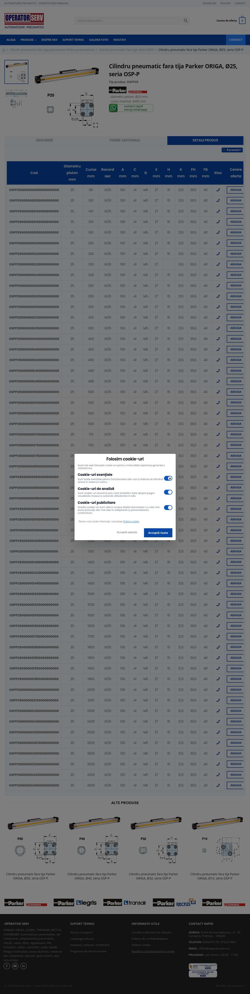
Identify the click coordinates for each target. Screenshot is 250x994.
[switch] (168, 478)
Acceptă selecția (127, 532)
